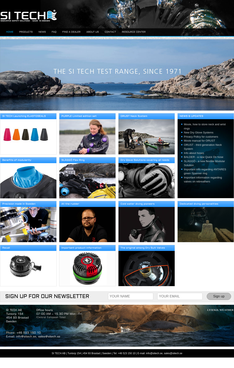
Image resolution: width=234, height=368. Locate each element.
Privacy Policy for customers (201, 136)
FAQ (54, 32)
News (42, 32)
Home (9, 32)
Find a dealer (71, 32)
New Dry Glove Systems (198, 132)
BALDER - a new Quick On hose (203, 157)
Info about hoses (194, 153)
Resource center (134, 32)
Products (26, 32)
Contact (110, 32)
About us (92, 32)
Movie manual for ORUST (199, 140)
